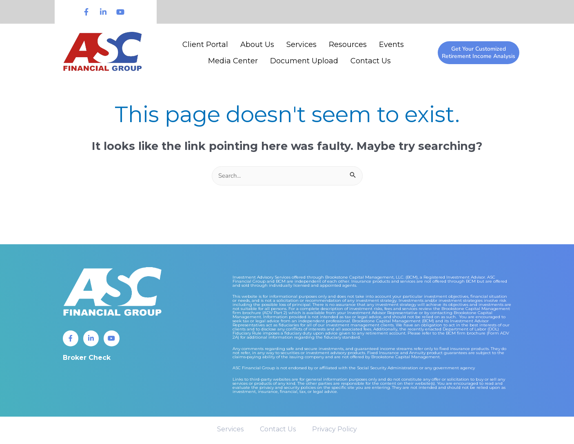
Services (301, 44)
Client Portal (205, 44)
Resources (348, 44)
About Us (257, 44)
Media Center (233, 60)
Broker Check (87, 358)
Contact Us (370, 60)
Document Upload (304, 60)
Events (391, 44)
